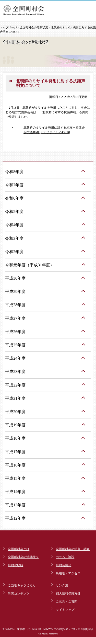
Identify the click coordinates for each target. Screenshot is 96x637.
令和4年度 (14, 225)
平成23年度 (15, 371)
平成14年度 (15, 492)
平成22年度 (15, 385)
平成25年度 (15, 345)
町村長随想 (63, 565)
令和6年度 (14, 198)
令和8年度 (14, 171)
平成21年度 (15, 398)
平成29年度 (15, 291)
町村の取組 (15, 565)
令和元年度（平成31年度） (29, 265)
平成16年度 (15, 465)
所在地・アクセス (68, 573)
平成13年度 (15, 505)
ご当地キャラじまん (21, 585)
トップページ (8, 27)
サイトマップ (65, 609)
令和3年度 (14, 238)
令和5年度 (14, 211)
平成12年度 (15, 518)
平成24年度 (15, 358)
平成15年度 (15, 478)
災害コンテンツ (18, 593)
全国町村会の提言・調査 (73, 549)
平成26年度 (15, 331)
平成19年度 (15, 425)
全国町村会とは (18, 549)
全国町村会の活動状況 (34, 27)
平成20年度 (15, 412)
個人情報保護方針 (68, 593)
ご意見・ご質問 (66, 601)
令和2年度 (14, 251)
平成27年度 (15, 318)
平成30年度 (15, 278)
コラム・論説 (65, 557)
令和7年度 (14, 185)
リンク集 (62, 585)
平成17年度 (15, 452)
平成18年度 (15, 438)
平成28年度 (15, 305)
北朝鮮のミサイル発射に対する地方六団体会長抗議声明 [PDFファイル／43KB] (54, 130)
